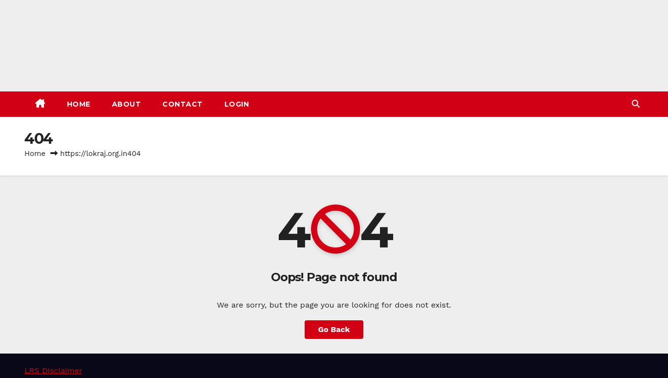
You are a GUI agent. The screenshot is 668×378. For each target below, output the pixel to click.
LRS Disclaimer (53, 370)
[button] (636, 104)
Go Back (334, 329)
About (126, 104)
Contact (182, 104)
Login (236, 104)
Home (78, 104)
